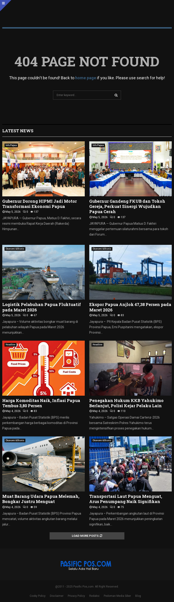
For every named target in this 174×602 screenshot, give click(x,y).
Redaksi (94, 595)
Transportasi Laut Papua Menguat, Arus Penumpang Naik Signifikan (125, 499)
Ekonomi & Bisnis (15, 249)
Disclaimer (56, 595)
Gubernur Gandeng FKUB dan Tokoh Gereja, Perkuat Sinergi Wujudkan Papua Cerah (127, 206)
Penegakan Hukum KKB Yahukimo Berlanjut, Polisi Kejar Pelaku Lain (126, 403)
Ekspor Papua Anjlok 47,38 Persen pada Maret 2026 (130, 307)
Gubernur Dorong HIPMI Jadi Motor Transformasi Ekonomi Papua (39, 203)
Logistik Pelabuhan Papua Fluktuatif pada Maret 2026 (41, 307)
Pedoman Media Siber (117, 595)
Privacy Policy (76, 595)
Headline (10, 344)
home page (85, 77)
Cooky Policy (38, 595)
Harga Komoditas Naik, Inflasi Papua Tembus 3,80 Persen (41, 403)
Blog (138, 595)
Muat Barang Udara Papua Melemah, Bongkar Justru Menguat (40, 499)
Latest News (17, 130)
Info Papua (11, 145)
